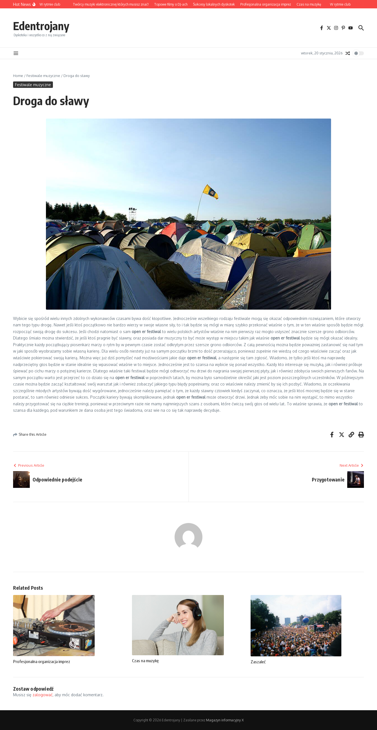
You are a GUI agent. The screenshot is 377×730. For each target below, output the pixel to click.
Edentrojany (41, 26)
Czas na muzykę (145, 660)
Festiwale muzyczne (43, 75)
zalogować (43, 694)
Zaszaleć (258, 661)
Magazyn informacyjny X (225, 720)
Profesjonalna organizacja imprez (41, 661)
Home (18, 75)
